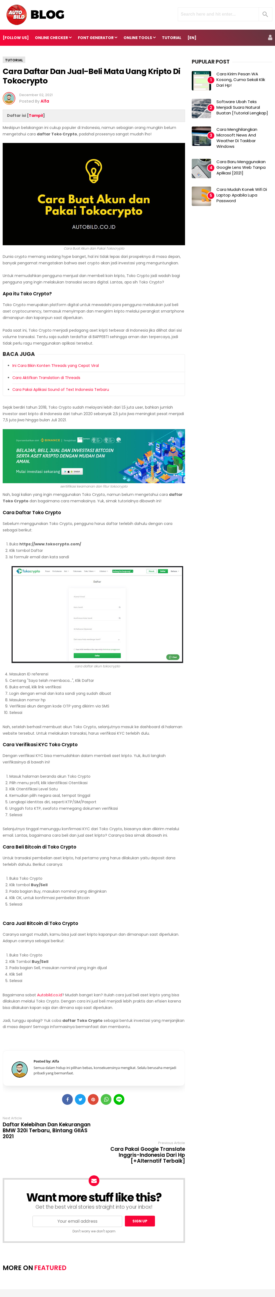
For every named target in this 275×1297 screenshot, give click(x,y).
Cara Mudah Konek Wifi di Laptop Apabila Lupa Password (241, 195)
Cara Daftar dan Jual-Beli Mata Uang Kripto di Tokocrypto (91, 76)
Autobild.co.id (49, 995)
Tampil (36, 115)
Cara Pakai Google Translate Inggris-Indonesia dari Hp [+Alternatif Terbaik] (147, 1131)
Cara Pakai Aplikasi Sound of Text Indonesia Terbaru (60, 389)
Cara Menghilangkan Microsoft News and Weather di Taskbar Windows (236, 138)
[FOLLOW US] (16, 37)
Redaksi (144, 1275)
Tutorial (14, 60)
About (103, 1275)
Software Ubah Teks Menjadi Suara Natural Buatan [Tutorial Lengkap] (242, 107)
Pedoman (167, 1275)
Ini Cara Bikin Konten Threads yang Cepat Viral (55, 365)
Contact (123, 1275)
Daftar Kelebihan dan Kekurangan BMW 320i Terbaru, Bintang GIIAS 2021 (47, 1131)
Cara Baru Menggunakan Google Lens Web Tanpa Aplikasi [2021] (241, 167)
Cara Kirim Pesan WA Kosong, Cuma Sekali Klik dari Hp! (240, 79)
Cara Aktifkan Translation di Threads (46, 377)
